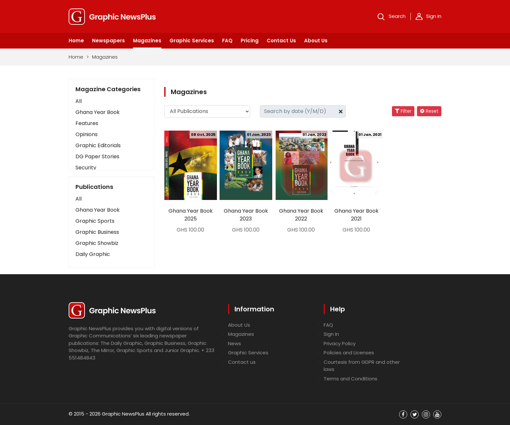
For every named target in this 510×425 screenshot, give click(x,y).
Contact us (242, 362)
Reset (429, 111)
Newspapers (108, 40)
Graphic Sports (94, 221)
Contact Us (281, 40)
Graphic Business (97, 232)
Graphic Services (191, 40)
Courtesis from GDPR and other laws (362, 366)
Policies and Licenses (349, 352)
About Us (316, 40)
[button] (111, 199)
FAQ (227, 40)
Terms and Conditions (350, 378)
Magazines (147, 40)
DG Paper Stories (97, 156)
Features (86, 123)
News (234, 343)
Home (76, 40)
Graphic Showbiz (96, 243)
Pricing (250, 40)
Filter (403, 111)
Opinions (86, 134)
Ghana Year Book (97, 112)
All (78, 101)
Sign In (428, 16)
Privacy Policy (340, 343)
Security (85, 167)
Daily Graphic (92, 254)
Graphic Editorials (98, 145)
